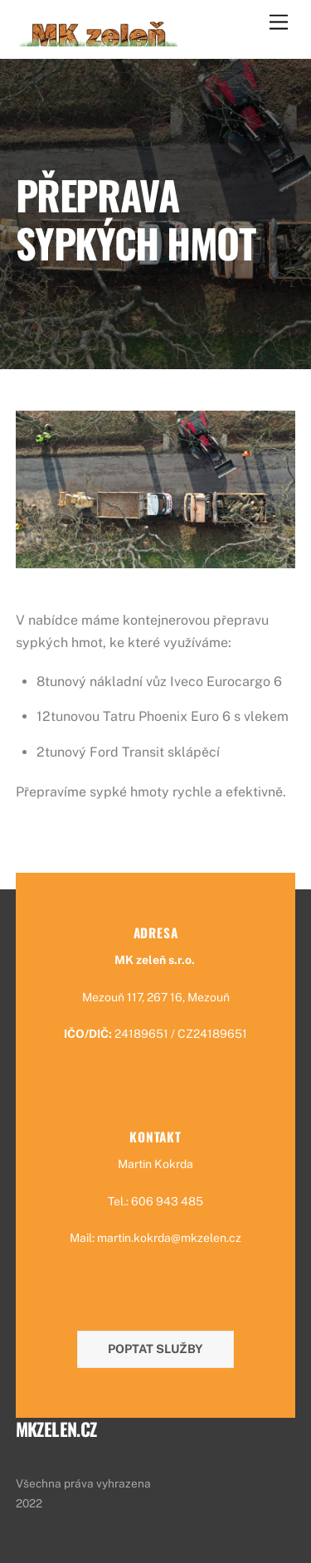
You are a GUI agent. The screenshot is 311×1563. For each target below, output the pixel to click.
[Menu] (278, 23)
